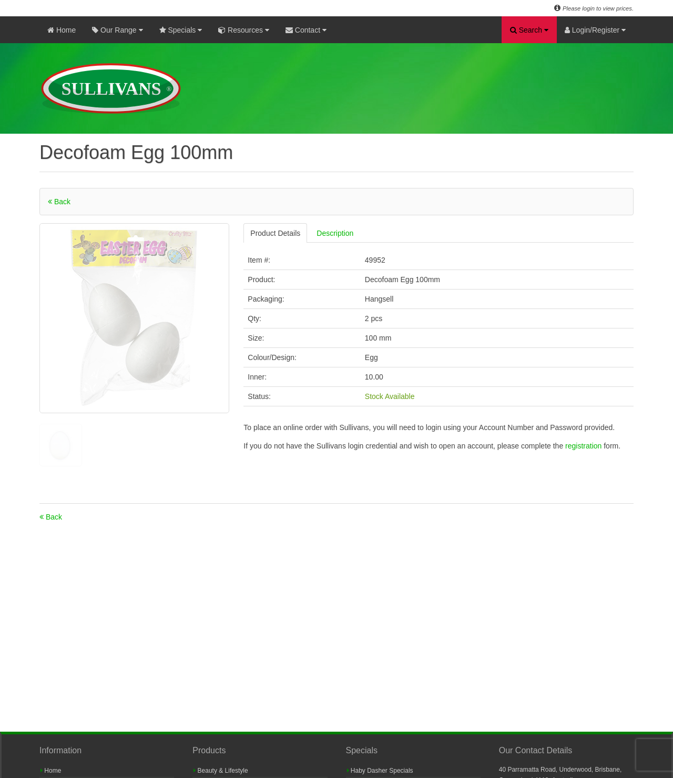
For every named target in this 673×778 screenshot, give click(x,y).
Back (59, 201)
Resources (243, 30)
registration (584, 446)
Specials (180, 30)
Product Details (275, 233)
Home (61, 30)
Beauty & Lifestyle (220, 770)
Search (529, 30)
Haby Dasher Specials (380, 770)
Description (335, 233)
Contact (306, 30)
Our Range (117, 30)
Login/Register (595, 30)
